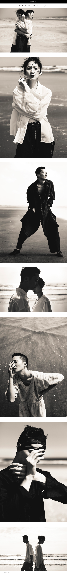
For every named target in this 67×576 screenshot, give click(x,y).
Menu (33, 1)
